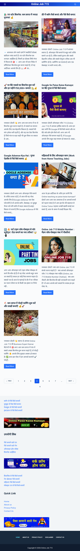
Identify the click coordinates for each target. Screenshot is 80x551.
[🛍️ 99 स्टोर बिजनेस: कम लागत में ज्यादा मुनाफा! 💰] (21, 34)
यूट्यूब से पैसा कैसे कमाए (12, 403)
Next (71, 380)
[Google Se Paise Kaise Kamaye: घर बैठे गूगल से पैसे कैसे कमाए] (59, 104)
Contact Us (8, 510)
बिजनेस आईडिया (10, 451)
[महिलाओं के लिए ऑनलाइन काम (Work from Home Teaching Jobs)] (59, 175)
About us (8, 504)
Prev (8, 380)
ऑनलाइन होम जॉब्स (11, 448)
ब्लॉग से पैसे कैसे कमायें (12, 400)
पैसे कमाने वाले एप (10, 441)
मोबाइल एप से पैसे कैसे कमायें (14, 484)
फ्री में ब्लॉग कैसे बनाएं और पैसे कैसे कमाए (59, 14)
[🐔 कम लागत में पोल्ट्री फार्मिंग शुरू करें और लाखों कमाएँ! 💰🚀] (21, 322)
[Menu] (5, 4)
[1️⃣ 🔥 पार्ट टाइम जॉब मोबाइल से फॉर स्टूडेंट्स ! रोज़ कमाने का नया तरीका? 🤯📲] (21, 251)
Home (6, 500)
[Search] (75, 4)
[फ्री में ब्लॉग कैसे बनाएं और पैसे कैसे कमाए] (59, 31)
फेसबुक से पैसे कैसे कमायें (13, 406)
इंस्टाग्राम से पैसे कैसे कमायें (13, 409)
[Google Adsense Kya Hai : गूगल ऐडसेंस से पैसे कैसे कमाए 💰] (21, 175)
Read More (10, 75)
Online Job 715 (40, 4)
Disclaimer (49, 536)
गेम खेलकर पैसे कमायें (11, 478)
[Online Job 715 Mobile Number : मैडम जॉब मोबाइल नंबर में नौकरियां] (59, 248)
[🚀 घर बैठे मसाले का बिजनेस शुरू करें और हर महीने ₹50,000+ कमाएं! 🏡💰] (21, 104)
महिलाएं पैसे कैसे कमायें (12, 481)
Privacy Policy (10, 507)
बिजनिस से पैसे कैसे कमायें (13, 475)
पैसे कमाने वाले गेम (10, 445)
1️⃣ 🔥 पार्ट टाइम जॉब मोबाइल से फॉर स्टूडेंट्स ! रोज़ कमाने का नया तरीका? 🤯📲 (20, 231)
